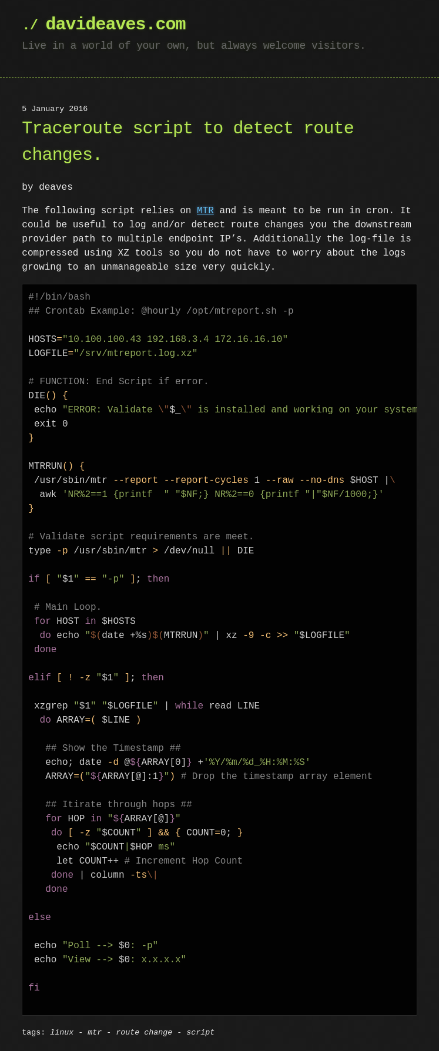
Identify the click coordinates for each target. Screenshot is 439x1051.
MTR (205, 210)
